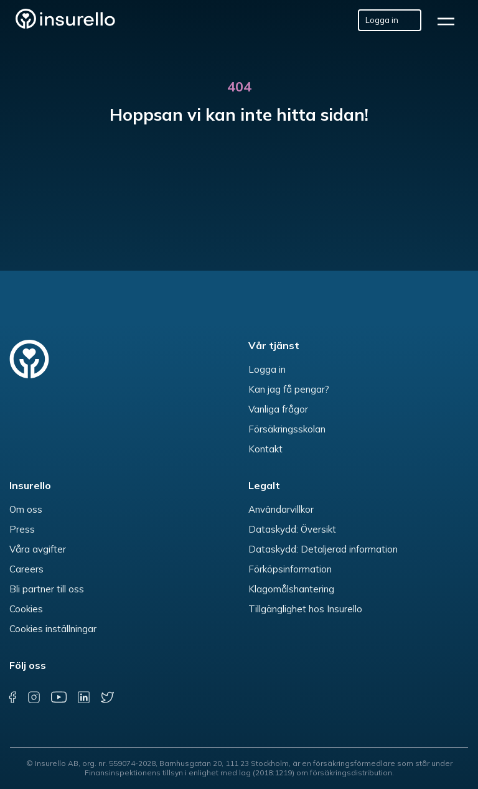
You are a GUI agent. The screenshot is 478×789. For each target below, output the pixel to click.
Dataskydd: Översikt (292, 529)
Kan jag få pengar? (288, 389)
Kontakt (265, 449)
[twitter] (107, 697)
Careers (26, 569)
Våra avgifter (37, 549)
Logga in (267, 369)
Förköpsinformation (290, 569)
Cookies (26, 609)
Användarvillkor (281, 509)
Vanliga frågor (278, 409)
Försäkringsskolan (287, 429)
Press (22, 529)
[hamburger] (450, 20)
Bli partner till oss (46, 589)
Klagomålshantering (291, 589)
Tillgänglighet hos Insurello (305, 609)
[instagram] (34, 697)
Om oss (25, 509)
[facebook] (12, 697)
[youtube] (58, 697)
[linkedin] (84, 697)
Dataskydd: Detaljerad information (323, 549)
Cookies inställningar (52, 629)
